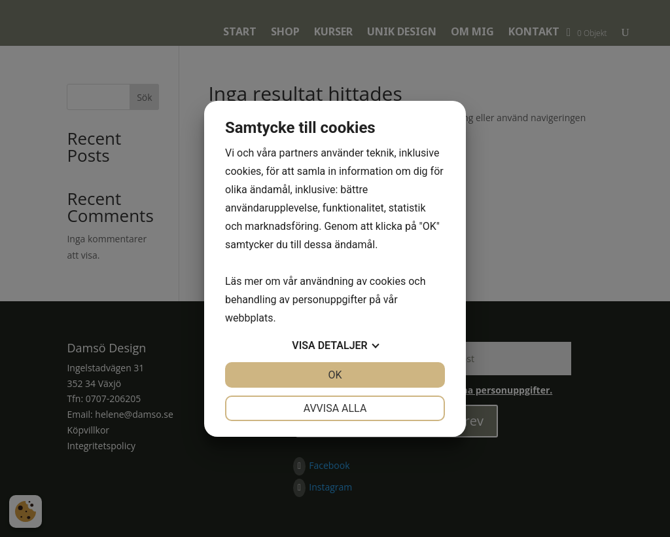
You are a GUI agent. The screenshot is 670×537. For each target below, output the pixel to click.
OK (335, 375)
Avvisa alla (335, 408)
